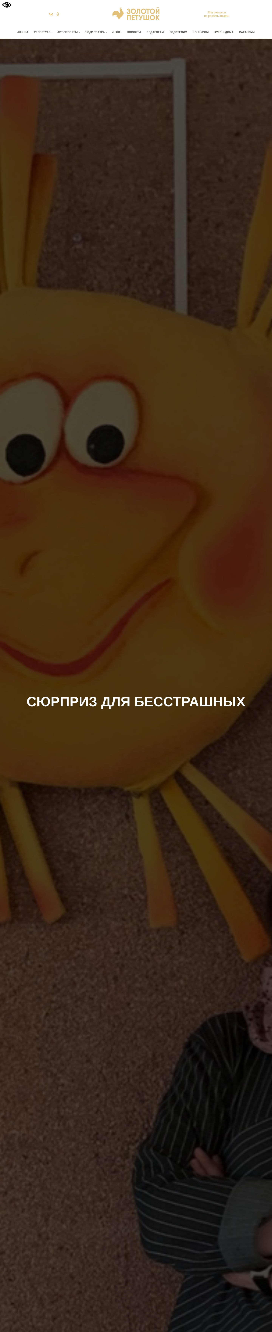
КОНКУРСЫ (201, 32)
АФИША (22, 32)
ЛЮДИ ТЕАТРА (95, 32)
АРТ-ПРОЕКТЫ (67, 32)
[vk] (51, 15)
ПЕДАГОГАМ (155, 32)
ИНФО (116, 32)
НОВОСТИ (134, 32)
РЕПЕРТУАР (42, 32)
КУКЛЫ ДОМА (223, 32)
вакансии (247, 32)
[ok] (57, 15)
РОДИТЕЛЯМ (178, 32)
